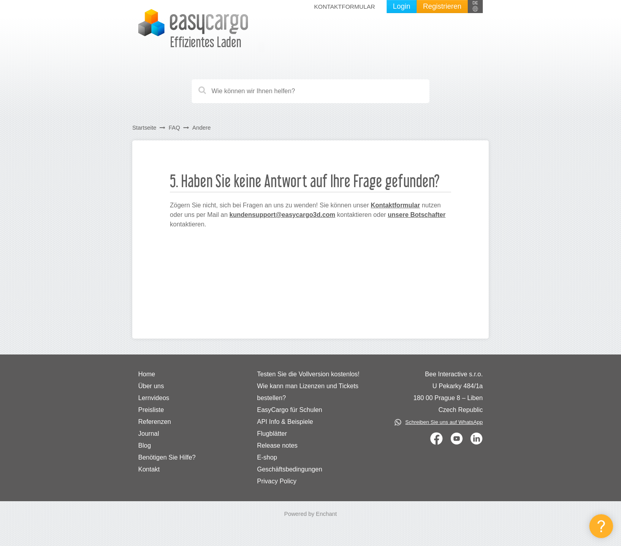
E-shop (267, 457)
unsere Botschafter (417, 214)
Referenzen (154, 421)
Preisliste (151, 409)
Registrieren (442, 6)
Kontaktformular (344, 6)
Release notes (277, 445)
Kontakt (149, 469)
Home (146, 374)
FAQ (174, 128)
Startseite (144, 128)
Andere (201, 128)
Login (401, 6)
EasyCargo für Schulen (289, 409)
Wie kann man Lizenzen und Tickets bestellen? (307, 392)
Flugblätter (272, 433)
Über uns (151, 386)
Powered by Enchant (310, 514)
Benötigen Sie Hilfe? (167, 457)
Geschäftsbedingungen (289, 469)
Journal (148, 433)
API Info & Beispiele (285, 421)
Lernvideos (153, 398)
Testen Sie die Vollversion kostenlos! (308, 374)
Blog (144, 445)
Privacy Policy (277, 481)
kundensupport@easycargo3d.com (282, 214)
